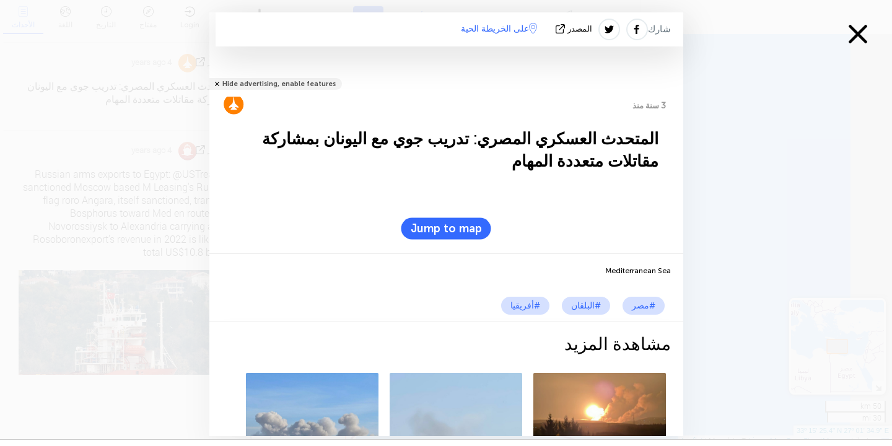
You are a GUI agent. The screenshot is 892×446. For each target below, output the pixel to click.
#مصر (643, 305)
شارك (659, 29)
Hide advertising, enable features (279, 84)
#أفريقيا (525, 305)
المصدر (575, 28)
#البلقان (586, 305)
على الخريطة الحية (499, 28)
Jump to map (446, 228)
